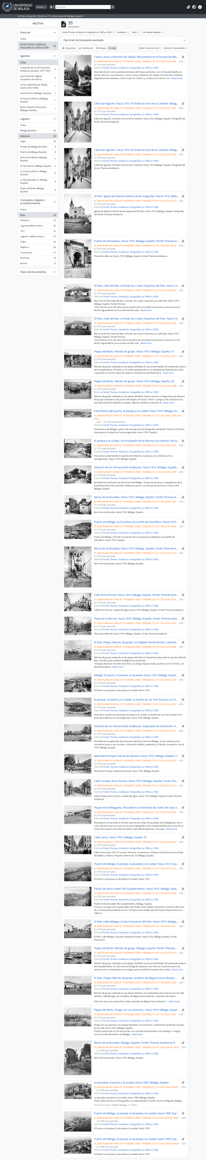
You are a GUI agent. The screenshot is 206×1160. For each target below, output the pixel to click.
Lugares (25, 119)
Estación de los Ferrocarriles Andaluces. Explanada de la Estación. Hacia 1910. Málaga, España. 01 (136, 726)
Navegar (40, 7)
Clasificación (86, 48)
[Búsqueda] (83, 7)
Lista (112, 48)
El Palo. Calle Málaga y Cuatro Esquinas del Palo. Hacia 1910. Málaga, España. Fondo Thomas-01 (136, 921)
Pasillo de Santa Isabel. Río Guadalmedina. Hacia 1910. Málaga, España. (136, 888)
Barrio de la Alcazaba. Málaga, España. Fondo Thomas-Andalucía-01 (135, 1042)
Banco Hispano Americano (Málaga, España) (38, 109)
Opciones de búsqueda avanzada (83, 40)
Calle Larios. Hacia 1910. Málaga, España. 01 (120, 837)
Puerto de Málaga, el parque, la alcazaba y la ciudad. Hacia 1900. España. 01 (136, 1113)
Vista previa (69, 48)
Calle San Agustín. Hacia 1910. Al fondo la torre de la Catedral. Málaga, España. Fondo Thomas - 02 (136, 150)
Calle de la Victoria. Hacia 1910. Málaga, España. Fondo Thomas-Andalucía (136, 594)
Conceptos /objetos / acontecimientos (32, 201)
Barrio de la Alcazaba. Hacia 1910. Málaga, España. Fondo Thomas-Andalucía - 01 (136, 497)
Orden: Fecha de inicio (149, 48)
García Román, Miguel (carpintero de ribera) (38, 78)
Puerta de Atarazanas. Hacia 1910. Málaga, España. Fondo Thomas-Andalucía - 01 (136, 241)
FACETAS (38, 23)
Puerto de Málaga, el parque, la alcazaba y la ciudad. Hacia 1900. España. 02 (136, 1139)
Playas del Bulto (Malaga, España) (38, 190)
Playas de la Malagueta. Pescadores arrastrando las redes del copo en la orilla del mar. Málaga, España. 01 (136, 807)
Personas (38, 258)
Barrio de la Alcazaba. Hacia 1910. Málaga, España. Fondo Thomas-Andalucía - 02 (136, 548)
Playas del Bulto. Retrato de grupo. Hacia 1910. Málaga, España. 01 (134, 351)
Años (38, 215)
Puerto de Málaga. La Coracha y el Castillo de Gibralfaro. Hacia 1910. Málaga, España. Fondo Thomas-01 (136, 521)
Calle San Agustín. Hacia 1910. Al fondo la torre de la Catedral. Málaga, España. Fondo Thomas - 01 (136, 103)
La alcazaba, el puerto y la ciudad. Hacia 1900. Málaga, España (131, 1082)
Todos (23, 38)
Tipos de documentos (33, 272)
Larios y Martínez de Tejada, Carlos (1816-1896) (38, 86)
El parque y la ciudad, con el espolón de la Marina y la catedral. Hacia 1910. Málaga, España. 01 (136, 440)
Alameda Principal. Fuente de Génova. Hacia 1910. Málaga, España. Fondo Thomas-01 (136, 756)
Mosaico (101, 48)
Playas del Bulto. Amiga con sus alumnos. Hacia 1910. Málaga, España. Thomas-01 (136, 1009)
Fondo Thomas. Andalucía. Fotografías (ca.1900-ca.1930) (38, 46)
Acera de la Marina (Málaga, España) (38, 159)
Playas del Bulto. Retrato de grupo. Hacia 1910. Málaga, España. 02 (134, 381)
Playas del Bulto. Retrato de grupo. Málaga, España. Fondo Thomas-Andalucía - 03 (136, 948)
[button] (188, 7)
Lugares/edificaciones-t (38, 226)
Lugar (38, 142)
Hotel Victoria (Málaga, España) (38, 94)
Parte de (25, 32)
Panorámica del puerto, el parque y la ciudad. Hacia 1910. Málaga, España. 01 (136, 411)
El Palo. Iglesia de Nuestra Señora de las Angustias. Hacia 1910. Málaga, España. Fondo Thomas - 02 (136, 196)
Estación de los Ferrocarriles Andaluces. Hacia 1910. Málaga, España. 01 (136, 467)
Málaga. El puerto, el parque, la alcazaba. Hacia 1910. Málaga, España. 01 (136, 675)
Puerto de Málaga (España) (38, 152)
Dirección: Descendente (174, 48)
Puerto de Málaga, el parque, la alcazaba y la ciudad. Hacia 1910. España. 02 (136, 864)
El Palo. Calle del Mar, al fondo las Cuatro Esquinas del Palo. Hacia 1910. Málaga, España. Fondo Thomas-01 (136, 285)
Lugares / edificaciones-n (38, 237)
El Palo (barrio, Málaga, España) (38, 166)
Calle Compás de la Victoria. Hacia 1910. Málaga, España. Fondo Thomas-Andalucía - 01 (136, 781)
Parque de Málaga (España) (38, 147)
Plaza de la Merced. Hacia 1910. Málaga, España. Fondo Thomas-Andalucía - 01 (136, 618)
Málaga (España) (38, 131)
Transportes (38, 253)
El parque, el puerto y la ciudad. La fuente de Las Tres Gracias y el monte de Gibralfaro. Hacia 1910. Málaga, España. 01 (136, 699)
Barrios (38, 264)
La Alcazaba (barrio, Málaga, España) (38, 181)
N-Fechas (38, 221)
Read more (177, 78)
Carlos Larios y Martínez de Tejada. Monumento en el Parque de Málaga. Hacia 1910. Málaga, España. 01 (136, 56)
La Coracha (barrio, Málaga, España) (38, 173)
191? (38, 231)
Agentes (25, 56)
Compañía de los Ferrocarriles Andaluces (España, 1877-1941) (38, 69)
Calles (38, 242)
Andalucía (38, 136)
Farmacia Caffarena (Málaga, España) (38, 100)
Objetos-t (38, 248)
